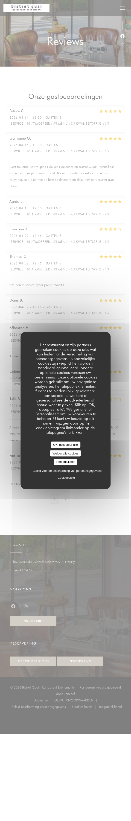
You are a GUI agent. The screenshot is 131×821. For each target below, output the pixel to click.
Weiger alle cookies (65, 453)
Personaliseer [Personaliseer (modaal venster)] (65, 461)
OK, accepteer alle (65, 444)
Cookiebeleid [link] (66, 477)
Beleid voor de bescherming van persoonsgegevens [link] (67, 470)
